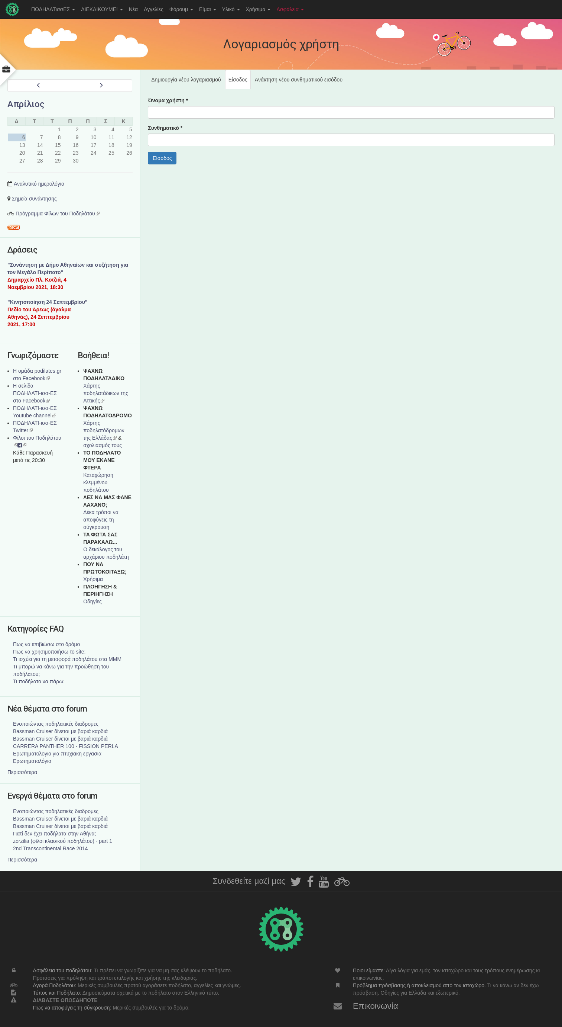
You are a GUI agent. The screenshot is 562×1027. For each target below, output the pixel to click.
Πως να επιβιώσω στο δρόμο (46, 644)
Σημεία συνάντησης (34, 199)
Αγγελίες (153, 9)
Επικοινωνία (375, 1006)
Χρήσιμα (258, 9)
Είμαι (207, 9)
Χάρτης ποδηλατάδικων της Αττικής (105, 393)
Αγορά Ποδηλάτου (54, 985)
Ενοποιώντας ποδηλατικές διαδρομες (55, 724)
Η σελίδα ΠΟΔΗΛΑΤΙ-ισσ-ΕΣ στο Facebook (35, 393)
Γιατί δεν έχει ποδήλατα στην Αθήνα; (54, 834)
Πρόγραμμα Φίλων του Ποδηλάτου (58, 213)
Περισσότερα (22, 772)
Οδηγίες (92, 601)
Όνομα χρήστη (168, 100)
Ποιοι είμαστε (368, 970)
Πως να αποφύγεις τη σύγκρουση (71, 1008)
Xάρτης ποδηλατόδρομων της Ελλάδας (103, 430)
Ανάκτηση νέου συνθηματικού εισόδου (298, 80)
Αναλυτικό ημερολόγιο (39, 184)
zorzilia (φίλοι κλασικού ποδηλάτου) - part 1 (62, 841)
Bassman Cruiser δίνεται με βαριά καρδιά (60, 731)
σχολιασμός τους (102, 445)
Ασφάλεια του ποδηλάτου (62, 970)
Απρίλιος (26, 104)
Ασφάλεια (290, 9)
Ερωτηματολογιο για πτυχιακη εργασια (57, 754)
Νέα (133, 9)
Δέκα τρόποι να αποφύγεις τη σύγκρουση (100, 519)
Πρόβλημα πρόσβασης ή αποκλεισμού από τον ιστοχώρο (418, 985)
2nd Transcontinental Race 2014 (50, 848)
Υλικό (231, 9)
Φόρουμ (181, 9)
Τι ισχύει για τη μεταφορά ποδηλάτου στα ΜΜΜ (67, 659)
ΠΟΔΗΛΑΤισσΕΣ (53, 9)
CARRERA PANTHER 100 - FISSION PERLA (65, 746)
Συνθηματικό (165, 128)
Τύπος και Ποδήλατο (56, 993)
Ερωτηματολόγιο (32, 761)
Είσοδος (239, 82)
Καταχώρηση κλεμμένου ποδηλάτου (98, 482)
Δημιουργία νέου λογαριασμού (186, 80)
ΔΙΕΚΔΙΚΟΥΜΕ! (102, 9)
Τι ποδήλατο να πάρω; (39, 681)
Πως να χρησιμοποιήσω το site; (49, 652)
